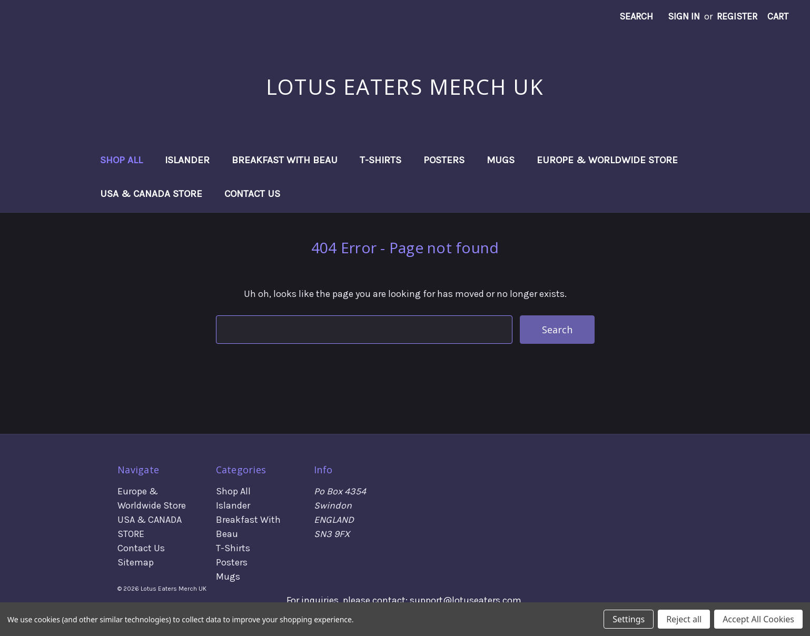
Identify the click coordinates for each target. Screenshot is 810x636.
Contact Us (252, 194)
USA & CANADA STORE (151, 194)
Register (737, 16)
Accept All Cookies (758, 619)
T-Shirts (380, 160)
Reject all (684, 619)
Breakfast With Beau (285, 160)
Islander (187, 160)
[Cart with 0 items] (778, 16)
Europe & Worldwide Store (607, 160)
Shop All (121, 160)
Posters (444, 160)
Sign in (684, 16)
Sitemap (135, 562)
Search (636, 16)
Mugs (501, 160)
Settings (629, 619)
